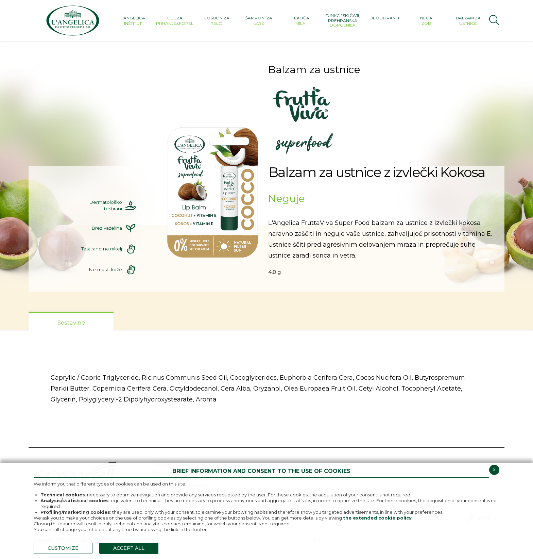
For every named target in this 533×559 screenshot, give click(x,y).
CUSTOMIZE (63, 548)
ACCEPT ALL (128, 548)
